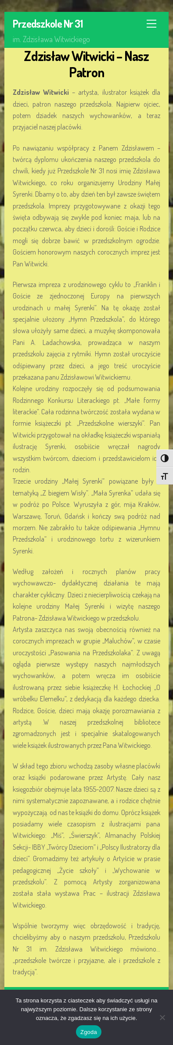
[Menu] (151, 23)
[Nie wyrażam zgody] (162, 1017)
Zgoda (88, 1032)
